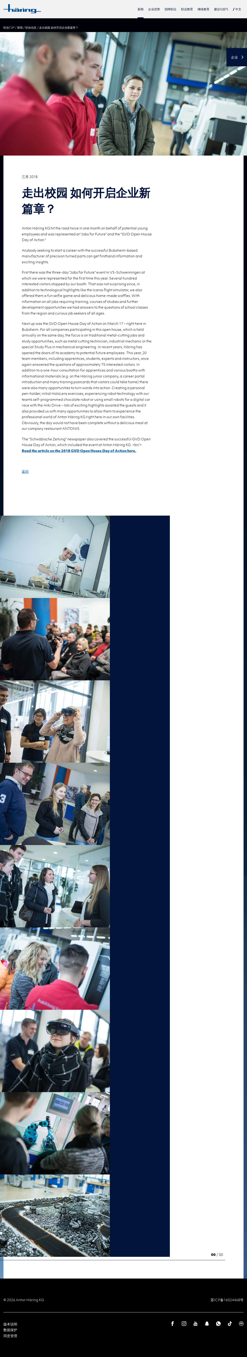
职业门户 (8, 27)
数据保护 (10, 1329)
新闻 (20, 27)
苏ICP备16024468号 (227, 1299)
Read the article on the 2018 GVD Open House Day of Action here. (79, 450)
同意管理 (10, 1335)
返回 (25, 471)
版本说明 (10, 1324)
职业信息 (30, 27)
